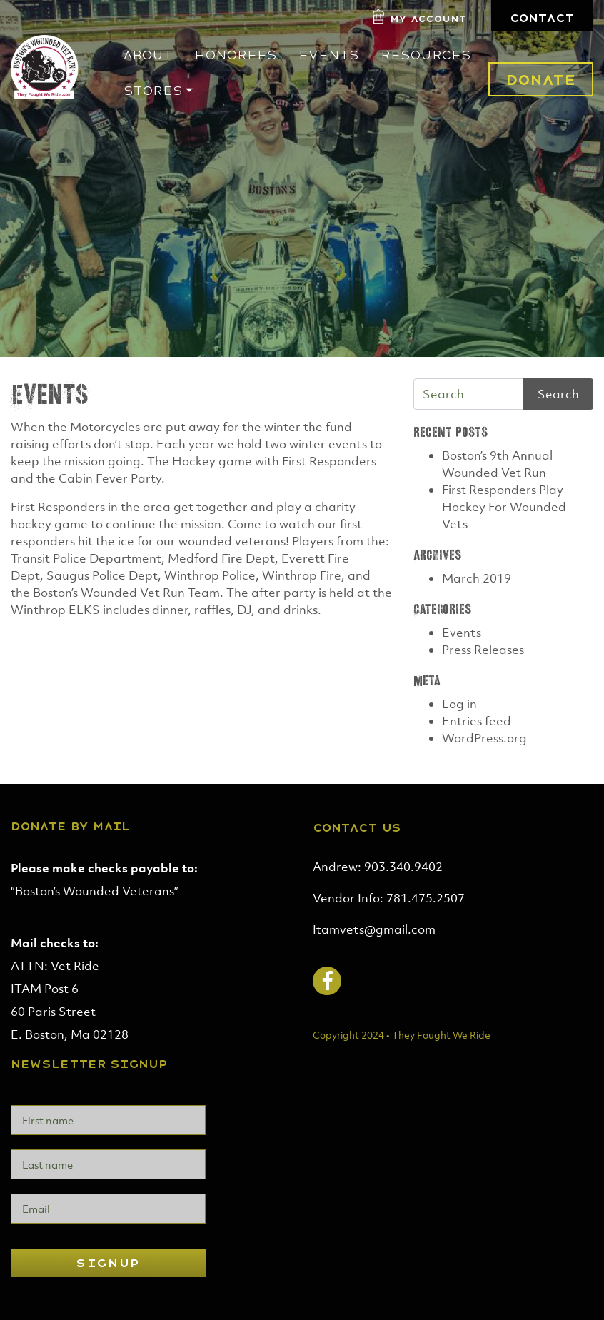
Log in (459, 704)
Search (558, 394)
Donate (540, 80)
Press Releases (483, 650)
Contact (542, 18)
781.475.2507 (425, 898)
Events (328, 55)
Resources (426, 55)
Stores (153, 91)
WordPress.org (484, 738)
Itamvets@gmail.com (374, 929)
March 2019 (476, 578)
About (148, 55)
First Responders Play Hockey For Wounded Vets (504, 507)
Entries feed (476, 721)
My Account (428, 19)
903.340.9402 (403, 867)
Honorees (235, 55)
